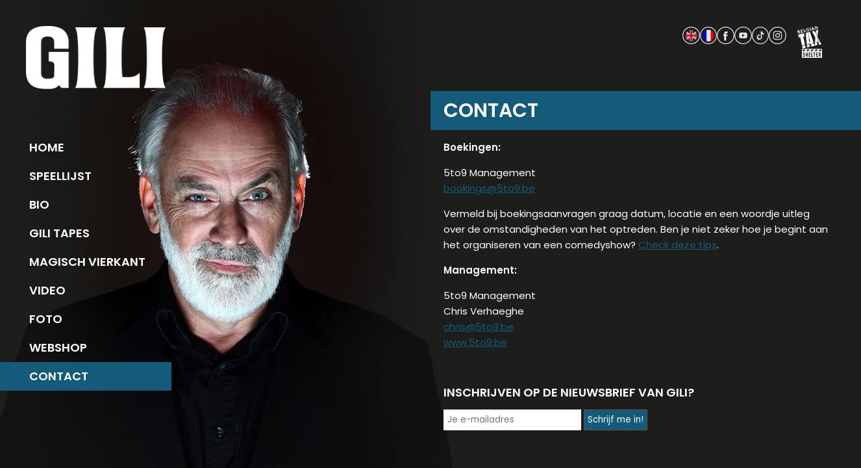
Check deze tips (677, 245)
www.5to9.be (475, 342)
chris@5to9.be (478, 326)
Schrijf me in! (615, 419)
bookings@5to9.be (489, 188)
